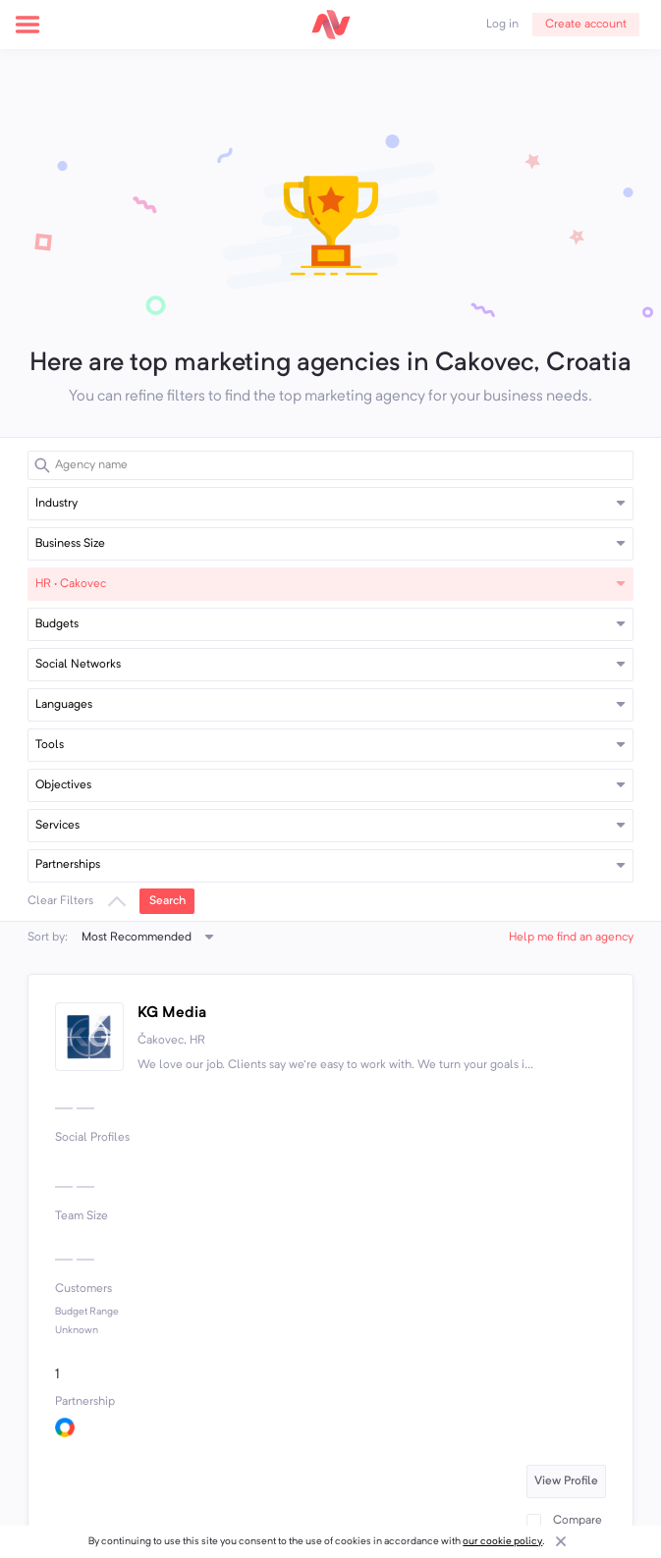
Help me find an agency (571, 937)
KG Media (172, 1013)
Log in (502, 24)
